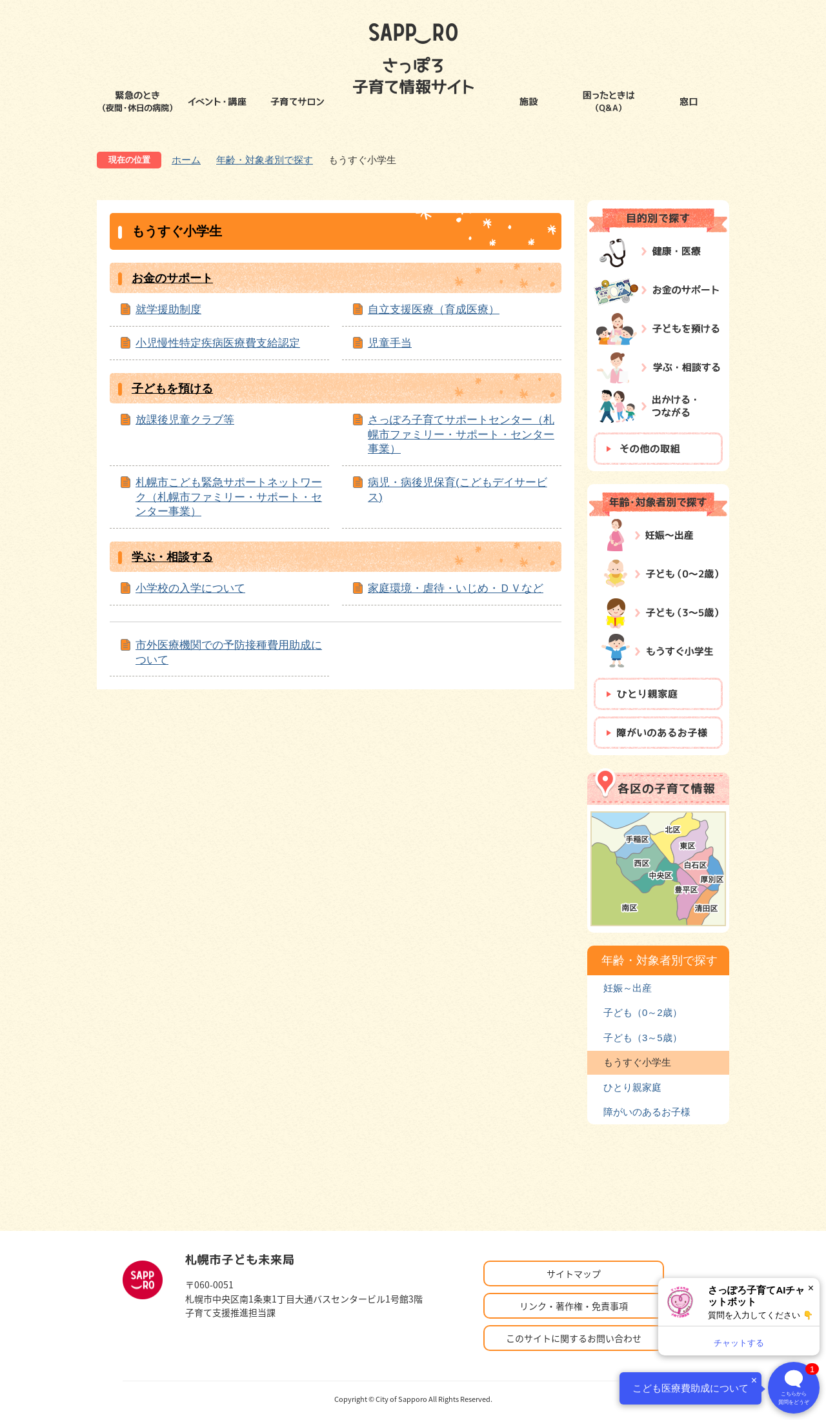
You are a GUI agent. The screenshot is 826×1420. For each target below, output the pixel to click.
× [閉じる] (811, 1288)
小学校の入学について (190, 588)
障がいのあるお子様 (646, 1111)
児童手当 (390, 342)
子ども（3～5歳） (642, 1037)
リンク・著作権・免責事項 (573, 1305)
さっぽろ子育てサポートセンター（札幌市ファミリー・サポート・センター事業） (461, 434)
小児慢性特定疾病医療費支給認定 (218, 342)
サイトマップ (574, 1273)
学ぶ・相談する (172, 557)
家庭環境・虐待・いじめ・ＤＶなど (455, 588)
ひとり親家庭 (632, 1087)
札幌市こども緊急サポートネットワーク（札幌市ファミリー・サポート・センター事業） (229, 497)
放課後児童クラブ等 (185, 419)
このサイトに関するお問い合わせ (573, 1338)
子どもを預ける (172, 388)
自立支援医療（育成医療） (433, 309)
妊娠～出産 (627, 987)
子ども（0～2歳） (642, 1012)
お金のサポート (172, 278)
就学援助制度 (168, 309)
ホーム (186, 159)
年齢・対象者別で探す (264, 159)
